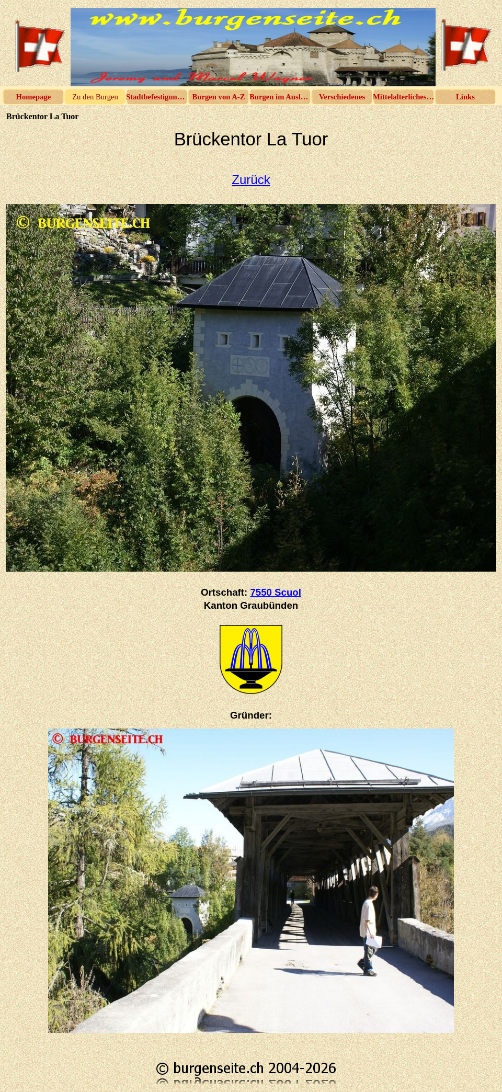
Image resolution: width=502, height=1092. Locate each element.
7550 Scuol (275, 592)
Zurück (251, 180)
